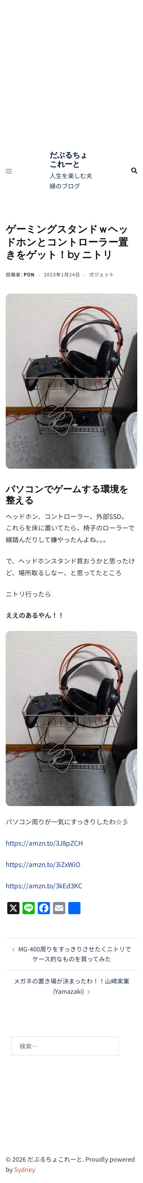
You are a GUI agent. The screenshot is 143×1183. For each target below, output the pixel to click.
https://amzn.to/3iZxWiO (43, 864)
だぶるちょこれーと (69, 159)
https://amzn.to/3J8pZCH (44, 843)
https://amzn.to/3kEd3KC (44, 885)
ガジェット (101, 274)
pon (29, 274)
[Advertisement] (71, 75)
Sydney (24, 1169)
